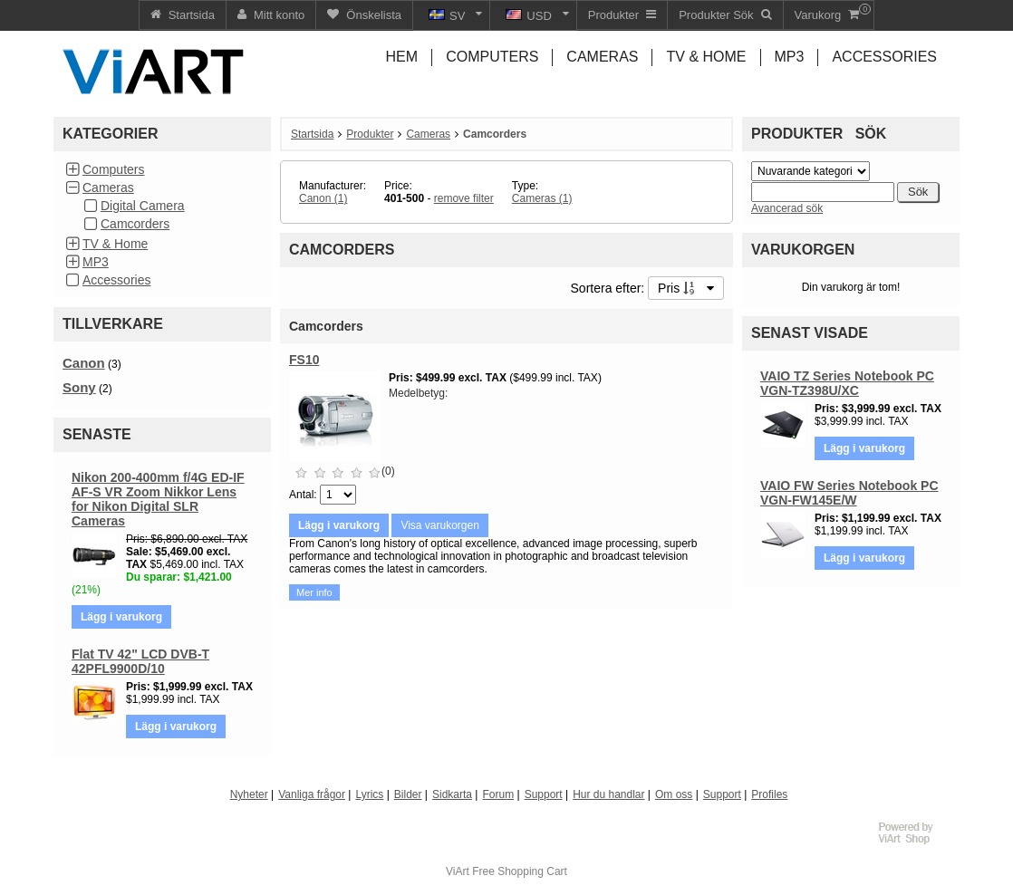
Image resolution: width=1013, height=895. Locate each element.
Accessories (116, 280)
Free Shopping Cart (519, 871)
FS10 (304, 359)
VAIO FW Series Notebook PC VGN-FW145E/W (849, 492)
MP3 (95, 262)
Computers (113, 169)
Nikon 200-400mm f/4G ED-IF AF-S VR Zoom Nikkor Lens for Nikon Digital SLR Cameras (158, 499)
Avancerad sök (787, 208)
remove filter (464, 198)
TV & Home (115, 243)
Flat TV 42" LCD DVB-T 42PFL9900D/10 (140, 661)
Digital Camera (143, 205)
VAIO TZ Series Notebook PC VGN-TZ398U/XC (847, 383)
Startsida (312, 134)
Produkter (369, 134)
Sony (79, 387)
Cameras (108, 187)
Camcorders (135, 224)
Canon (84, 363)
